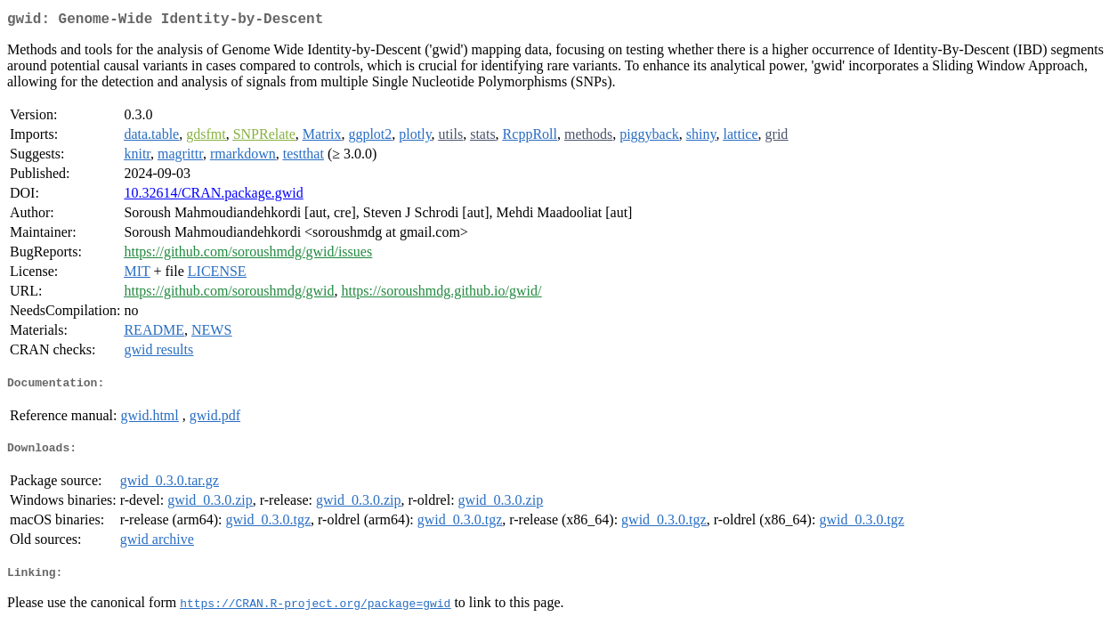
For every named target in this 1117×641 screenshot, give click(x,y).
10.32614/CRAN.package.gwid (213, 196)
